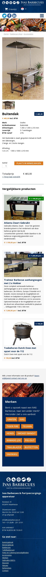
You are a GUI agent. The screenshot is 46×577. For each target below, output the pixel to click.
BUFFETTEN (31, 447)
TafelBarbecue (8, 550)
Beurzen (5, 563)
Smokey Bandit (26, 433)
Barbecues (6, 547)
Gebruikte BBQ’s (8, 560)
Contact (5, 570)
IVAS (22, 419)
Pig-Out (29, 440)
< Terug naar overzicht (11, 177)
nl (22, 8)
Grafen (11, 419)
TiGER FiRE (12, 426)
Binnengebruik (7, 545)
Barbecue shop (16, 34)
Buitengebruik (7, 542)
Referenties (6, 568)
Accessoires (28, 34)
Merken (5, 558)
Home (6, 34)
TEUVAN (27, 426)
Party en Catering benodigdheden (15, 552)
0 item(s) (13, 9)
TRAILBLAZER (14, 447)
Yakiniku (12, 454)
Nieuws (5, 565)
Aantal (4, 163)
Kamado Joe (14, 440)
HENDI (10, 433)
